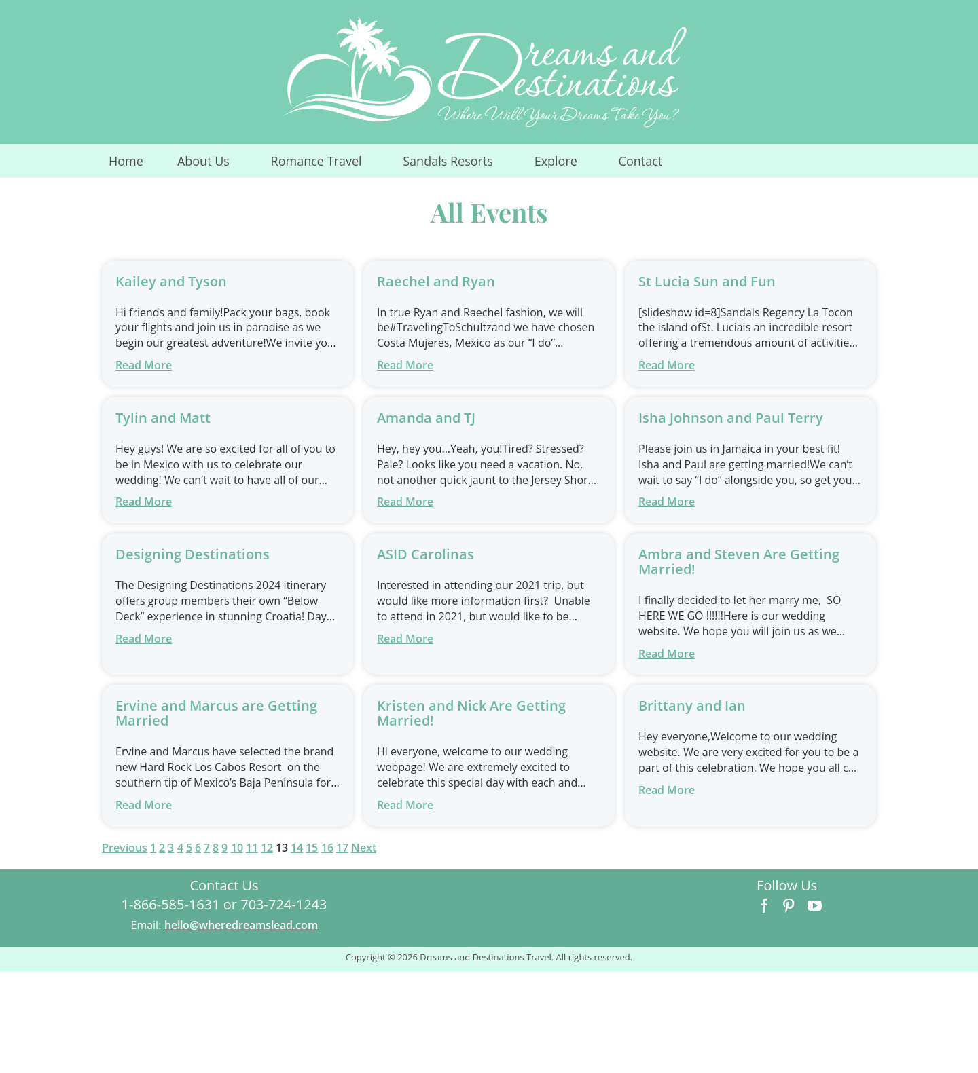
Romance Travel (325, 165)
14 (297, 847)
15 (312, 847)
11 (252, 847)
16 (327, 847)
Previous (124, 847)
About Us (212, 165)
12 (267, 847)
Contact (641, 161)
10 (237, 847)
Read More (143, 365)
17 (342, 847)
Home (126, 161)
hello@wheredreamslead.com (241, 925)
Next (363, 847)
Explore (564, 165)
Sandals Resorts (456, 165)
